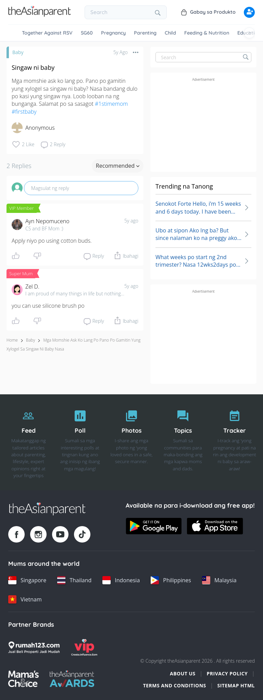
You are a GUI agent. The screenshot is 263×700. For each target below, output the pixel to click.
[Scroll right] (249, 32)
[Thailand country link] (74, 580)
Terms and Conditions (174, 685)
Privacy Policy (227, 673)
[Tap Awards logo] (72, 679)
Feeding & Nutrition (206, 33)
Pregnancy (113, 33)
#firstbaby (24, 111)
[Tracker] (234, 442)
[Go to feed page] (39, 14)
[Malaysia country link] (219, 580)
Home (12, 340)
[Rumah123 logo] (34, 647)
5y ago (131, 220)
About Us (183, 673)
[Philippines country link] (171, 580)
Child (170, 33)
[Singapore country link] (27, 580)
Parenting (145, 33)
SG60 (87, 33)
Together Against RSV (47, 33)
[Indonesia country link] (121, 580)
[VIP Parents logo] (84, 647)
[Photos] (131, 442)
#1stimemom (111, 103)
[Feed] (28, 442)
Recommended (117, 165)
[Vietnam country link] (25, 599)
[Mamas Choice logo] (23, 679)
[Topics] (182, 442)
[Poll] (79, 442)
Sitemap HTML (236, 685)
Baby (17, 52)
